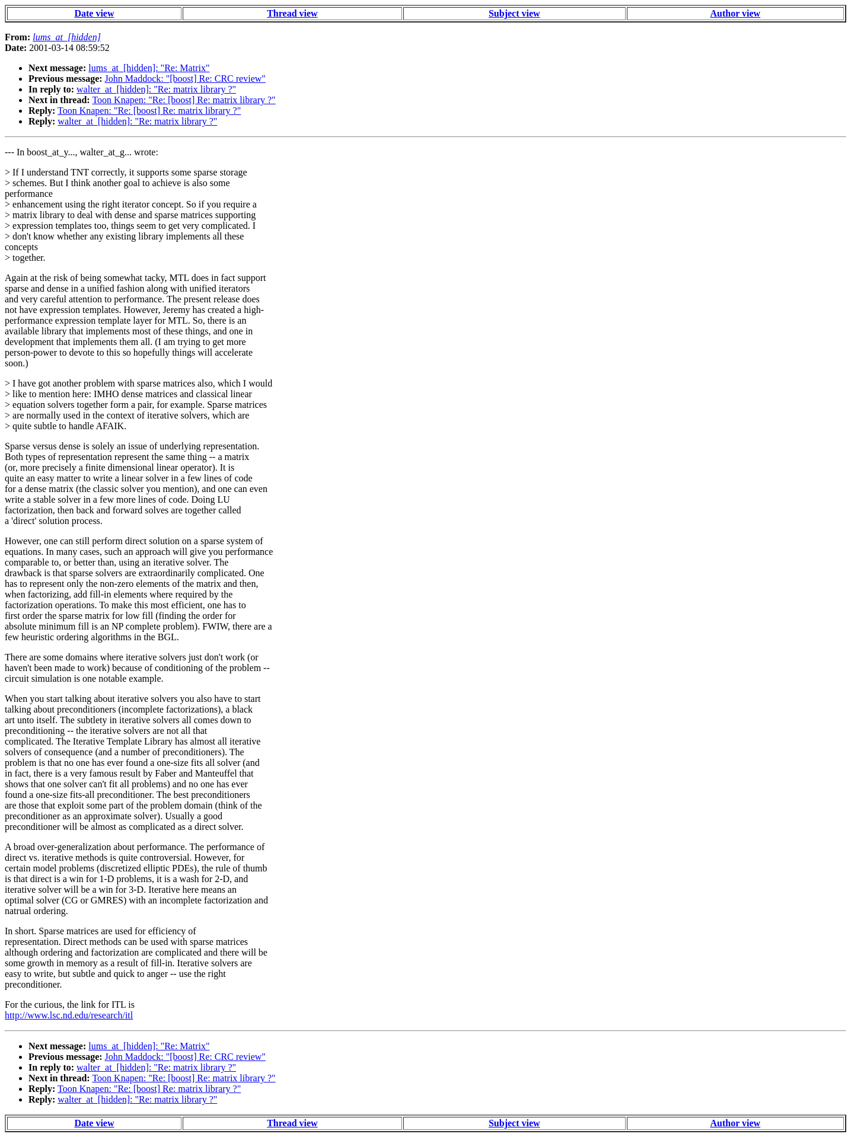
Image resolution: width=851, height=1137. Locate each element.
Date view (94, 13)
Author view (735, 13)
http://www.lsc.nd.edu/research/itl (69, 1015)
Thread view (292, 13)
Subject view (514, 13)
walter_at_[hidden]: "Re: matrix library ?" (156, 89)
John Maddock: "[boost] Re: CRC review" (185, 79)
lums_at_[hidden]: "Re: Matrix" (148, 68)
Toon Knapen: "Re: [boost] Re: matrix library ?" (183, 100)
